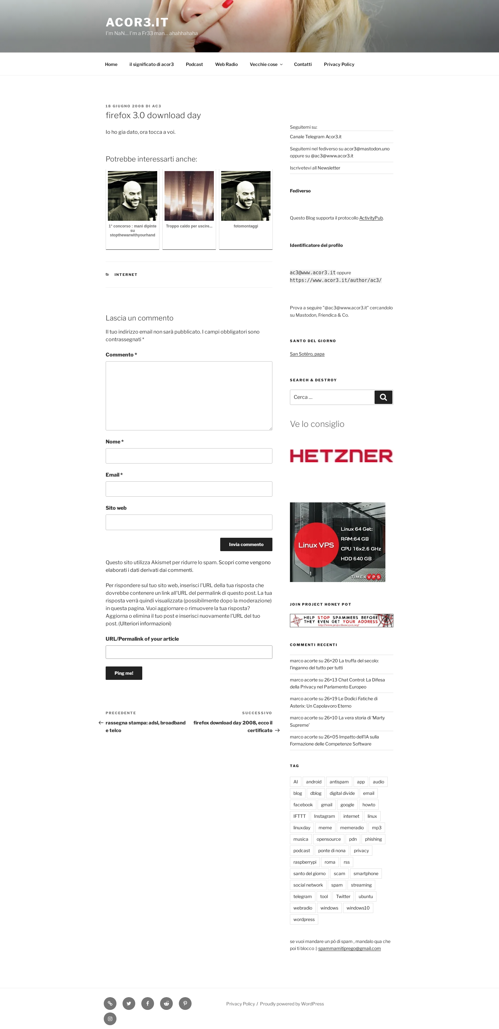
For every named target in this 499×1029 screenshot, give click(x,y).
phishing (373, 839)
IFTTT (299, 816)
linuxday (301, 827)
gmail (326, 804)
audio (378, 781)
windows (329, 907)
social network (308, 885)
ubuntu (366, 896)
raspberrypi (304, 862)
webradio (302, 907)
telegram (302, 896)
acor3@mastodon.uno (367, 148)
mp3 (377, 827)
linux (372, 816)
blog (297, 793)
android (313, 781)
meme (325, 827)
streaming (361, 885)
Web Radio (226, 64)
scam (339, 873)
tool (324, 896)
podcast (301, 850)
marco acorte (304, 660)
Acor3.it (137, 22)
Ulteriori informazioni (145, 624)
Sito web (116, 508)
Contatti (303, 64)
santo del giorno (309, 873)
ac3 (156, 106)
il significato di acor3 (152, 64)
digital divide (342, 793)
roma (330, 862)
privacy (361, 850)
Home (111, 64)
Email (114, 475)
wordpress (304, 919)
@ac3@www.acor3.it (332, 155)
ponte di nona (332, 850)
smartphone (366, 873)
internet (126, 274)
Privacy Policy (339, 64)
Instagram (324, 816)
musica (300, 839)
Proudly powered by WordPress (292, 1003)
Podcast (194, 64)
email (368, 793)
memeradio (352, 827)
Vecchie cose (267, 64)
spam (337, 885)
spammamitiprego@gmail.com (349, 948)
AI (295, 781)
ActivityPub (371, 217)
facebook (303, 804)
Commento (121, 355)
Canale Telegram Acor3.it (315, 136)
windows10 (358, 907)
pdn (353, 839)
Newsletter (329, 167)
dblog (315, 793)
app (361, 781)
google (347, 804)
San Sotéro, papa (307, 353)
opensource (329, 839)
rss (347, 862)
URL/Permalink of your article (142, 639)
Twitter (343, 896)
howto (368, 804)
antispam (339, 781)
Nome (115, 442)
